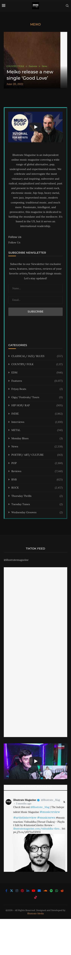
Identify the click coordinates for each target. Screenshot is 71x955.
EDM (37, 373)
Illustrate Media (35, 913)
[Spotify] (51, 891)
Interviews (37, 422)
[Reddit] (62, 891)
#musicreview (50, 812)
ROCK (37, 488)
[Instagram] (17, 891)
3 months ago (23, 803)
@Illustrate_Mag (50, 800)
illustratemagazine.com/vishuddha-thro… (37, 828)
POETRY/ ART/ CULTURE (37, 455)
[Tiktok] (35, 897)
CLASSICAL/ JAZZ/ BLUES (37, 356)
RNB (37, 480)
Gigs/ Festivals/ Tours (37, 397)
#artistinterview (25, 817)
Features (37, 381)
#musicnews (46, 817)
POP (37, 463)
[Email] (39, 891)
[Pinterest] (22, 891)
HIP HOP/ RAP (37, 405)
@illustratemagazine (16, 560)
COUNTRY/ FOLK (37, 364)
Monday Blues (37, 438)
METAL (37, 430)
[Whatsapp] (56, 891)
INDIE (37, 414)
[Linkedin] (28, 891)
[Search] (67, 5)
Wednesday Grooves (37, 512)
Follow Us (14, 242)
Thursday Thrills (37, 496)
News (37, 447)
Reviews (37, 471)
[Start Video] (35, 127)
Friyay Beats (37, 389)
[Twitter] (11, 891)
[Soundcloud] (45, 891)
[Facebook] (6, 891)
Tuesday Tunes (37, 504)
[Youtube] (33, 891)
